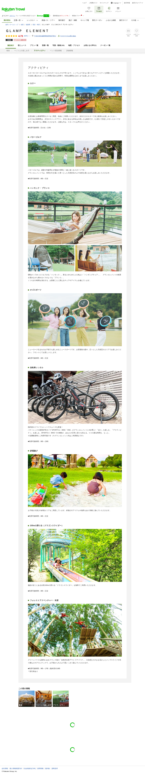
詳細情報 (69, 51)
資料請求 (55, 768)
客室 (8, 51)
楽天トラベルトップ (11, 24)
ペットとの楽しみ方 (21, 51)
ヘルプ (84, 3)
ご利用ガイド (93, 3)
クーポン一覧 (105, 45)
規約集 (47, 768)
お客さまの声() (90, 45)
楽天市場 (127, 3)
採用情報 (40, 768)
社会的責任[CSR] (30, 768)
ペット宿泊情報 (56, 51)
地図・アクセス (74, 45)
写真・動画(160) (58, 45)
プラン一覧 (34, 45)
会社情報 (5, 768)
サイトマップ (104, 3)
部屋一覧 (45, 45)
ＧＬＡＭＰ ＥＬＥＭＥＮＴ (27, 31)
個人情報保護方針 (16, 768)
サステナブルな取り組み (68, 36)
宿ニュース (22, 45)
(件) (27, 36)
